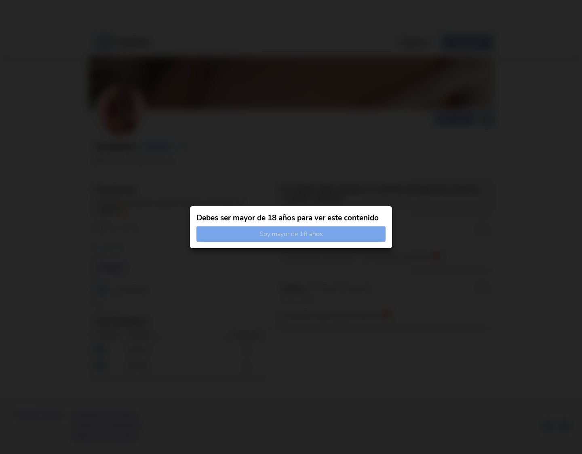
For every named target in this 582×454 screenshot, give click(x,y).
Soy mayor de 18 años (291, 234)
